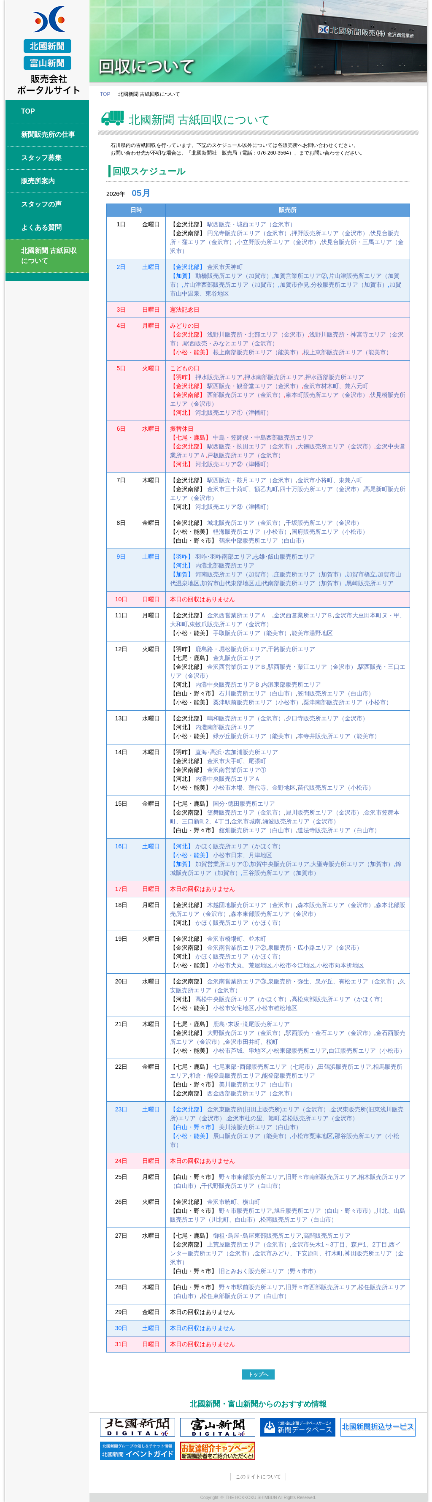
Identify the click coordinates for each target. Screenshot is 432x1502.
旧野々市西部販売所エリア (321, 1287)
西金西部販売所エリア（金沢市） (251, 1093)
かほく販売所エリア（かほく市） (239, 846)
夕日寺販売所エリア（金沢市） (327, 718)
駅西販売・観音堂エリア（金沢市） (254, 386)
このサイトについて (258, 1477)
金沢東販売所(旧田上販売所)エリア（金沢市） (268, 1109)
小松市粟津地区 (312, 1136)
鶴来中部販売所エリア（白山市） (263, 540)
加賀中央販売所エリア (279, 864)
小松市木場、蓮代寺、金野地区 (254, 787)
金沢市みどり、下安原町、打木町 (298, 1253)
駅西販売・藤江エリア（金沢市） (312, 666)
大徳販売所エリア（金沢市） (335, 446)
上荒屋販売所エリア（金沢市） (248, 1244)
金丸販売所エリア (236, 658)
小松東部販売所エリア (297, 1050)
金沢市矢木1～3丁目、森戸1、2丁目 (339, 1244)
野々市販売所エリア (245, 1210)
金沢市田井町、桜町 (251, 1041)
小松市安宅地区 (233, 1008)
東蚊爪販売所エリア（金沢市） (230, 624)
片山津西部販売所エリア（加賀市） (231, 284)
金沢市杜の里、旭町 (253, 1118)
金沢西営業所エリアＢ (303, 615)
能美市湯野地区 (312, 633)
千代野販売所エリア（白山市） (242, 1185)
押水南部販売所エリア (273, 377)
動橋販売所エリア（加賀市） (233, 275)
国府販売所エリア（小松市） (330, 531)
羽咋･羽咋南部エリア (223, 556)
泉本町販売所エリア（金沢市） (327, 394)
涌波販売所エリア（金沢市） (300, 821)
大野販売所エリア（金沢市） (245, 1032)
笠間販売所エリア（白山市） (335, 693)
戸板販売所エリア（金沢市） (245, 455)
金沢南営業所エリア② (236, 947)
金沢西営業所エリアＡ (239, 615)
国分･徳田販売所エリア (244, 803)
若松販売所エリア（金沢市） (319, 1118)
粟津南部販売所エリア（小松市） (347, 702)
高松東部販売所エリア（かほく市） (339, 999)
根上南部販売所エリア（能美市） (257, 352)
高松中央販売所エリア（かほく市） (242, 999)
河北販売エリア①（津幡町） (233, 412)
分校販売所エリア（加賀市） (349, 284)
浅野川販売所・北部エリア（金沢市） (257, 334)
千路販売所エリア (291, 649)
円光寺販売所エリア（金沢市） (248, 233)
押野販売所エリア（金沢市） (330, 233)
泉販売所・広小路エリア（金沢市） (315, 947)
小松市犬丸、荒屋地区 (242, 965)
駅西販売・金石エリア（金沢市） (330, 1032)
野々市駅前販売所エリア (251, 1287)
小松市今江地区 (294, 965)
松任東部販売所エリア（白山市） (245, 1296)
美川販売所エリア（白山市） (257, 1084)
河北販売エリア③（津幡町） (233, 506)
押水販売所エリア (219, 377)
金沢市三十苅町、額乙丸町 (242, 489)
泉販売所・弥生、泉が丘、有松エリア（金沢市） (333, 981)
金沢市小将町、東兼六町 (329, 480)
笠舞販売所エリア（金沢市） (245, 812)
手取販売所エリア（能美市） (251, 633)
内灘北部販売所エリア (224, 565)
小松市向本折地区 (340, 965)
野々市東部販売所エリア (251, 1176)
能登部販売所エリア (288, 1075)
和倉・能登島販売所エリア (224, 1075)
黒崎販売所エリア (370, 583)
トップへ (258, 1374)
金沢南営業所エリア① (236, 769)
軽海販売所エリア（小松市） (251, 531)
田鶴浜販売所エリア (344, 1066)
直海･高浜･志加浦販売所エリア (236, 752)
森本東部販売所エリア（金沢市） (275, 913)
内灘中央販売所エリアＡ (227, 778)
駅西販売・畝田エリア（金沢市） (251, 446)
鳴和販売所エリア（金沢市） (245, 718)
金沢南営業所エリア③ (236, 981)
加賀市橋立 (361, 574)
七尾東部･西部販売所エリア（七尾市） (264, 1066)
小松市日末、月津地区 (242, 855)
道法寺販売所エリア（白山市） (338, 830)
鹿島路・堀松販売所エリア (230, 649)
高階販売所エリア (327, 1235)
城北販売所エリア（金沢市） (245, 522)
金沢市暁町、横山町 (233, 1201)
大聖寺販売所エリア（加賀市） (352, 864)
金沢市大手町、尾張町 (236, 761)
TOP (105, 94)
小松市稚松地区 (276, 1008)
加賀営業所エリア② (300, 275)
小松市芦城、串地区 (239, 1050)
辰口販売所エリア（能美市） (251, 1136)
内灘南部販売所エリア (224, 727)
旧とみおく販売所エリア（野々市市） (269, 1271)
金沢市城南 (246, 821)
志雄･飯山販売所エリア (284, 556)
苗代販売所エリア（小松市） (335, 787)
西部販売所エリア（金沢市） (245, 394)
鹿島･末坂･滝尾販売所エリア (251, 1024)
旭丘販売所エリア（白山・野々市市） (324, 1210)
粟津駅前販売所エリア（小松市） (257, 702)
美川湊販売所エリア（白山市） (260, 1127)
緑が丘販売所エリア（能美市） (254, 736)
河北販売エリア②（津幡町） (233, 464)
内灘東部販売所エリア (291, 684)
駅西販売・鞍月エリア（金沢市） (251, 480)
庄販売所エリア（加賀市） (309, 574)
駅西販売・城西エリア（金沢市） (251, 224)
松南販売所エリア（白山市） (298, 1219)
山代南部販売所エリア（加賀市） (300, 583)
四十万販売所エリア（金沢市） (321, 489)
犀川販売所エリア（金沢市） (324, 812)
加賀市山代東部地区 (227, 583)
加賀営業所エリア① (221, 864)
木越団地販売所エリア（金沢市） (251, 905)
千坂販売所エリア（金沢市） (324, 522)
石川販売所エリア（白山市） (257, 693)
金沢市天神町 (225, 266)
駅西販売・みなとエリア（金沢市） (231, 343)
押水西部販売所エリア (334, 377)
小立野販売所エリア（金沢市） (278, 242)
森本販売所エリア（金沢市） (335, 905)
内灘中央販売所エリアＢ (227, 684)
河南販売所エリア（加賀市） (233, 574)
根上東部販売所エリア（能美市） (347, 352)
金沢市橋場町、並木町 (236, 938)
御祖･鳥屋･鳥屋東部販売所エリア (257, 1235)
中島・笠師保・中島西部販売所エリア (263, 437)
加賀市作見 (294, 284)
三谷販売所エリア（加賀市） (281, 872)
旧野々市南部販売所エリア (321, 1176)
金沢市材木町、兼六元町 (335, 386)
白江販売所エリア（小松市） (367, 1050)
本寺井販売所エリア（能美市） (338, 736)
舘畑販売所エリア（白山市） (257, 830)
